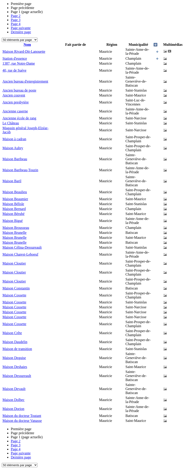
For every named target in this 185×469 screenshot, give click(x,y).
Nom (27, 44)
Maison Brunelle (14, 232)
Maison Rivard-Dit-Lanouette (23, 51)
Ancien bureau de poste (19, 90)
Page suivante (21, 28)
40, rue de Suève (14, 70)
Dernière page (21, 32)
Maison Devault (14, 389)
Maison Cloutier (14, 263)
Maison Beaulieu (14, 192)
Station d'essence (14, 58)
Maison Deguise (14, 358)
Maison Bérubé (13, 214)
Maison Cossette (14, 295)
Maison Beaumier (15, 199)
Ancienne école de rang (19, 118)
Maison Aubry (12, 148)
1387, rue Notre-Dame (18, 63)
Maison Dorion (13, 409)
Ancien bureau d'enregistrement (25, 81)
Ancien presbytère (15, 102)
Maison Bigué (12, 221)
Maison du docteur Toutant (21, 416)
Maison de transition (17, 349)
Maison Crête (12, 333)
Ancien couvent (13, 95)
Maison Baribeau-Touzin (20, 170)
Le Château (10, 123)
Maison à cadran (14, 139)
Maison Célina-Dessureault (22, 247)
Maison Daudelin (14, 342)
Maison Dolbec (13, 400)
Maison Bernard (14, 209)
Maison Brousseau (15, 228)
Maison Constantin (16, 288)
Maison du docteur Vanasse (22, 421)
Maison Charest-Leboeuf (20, 254)
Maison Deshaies (14, 367)
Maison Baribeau (14, 159)
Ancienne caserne (15, 111)
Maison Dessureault (16, 376)
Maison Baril (11, 181)
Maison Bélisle (13, 204)
